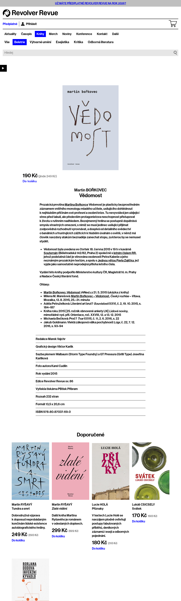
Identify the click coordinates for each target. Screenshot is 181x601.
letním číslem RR (125, 253)
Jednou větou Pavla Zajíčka (116, 260)
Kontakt (102, 34)
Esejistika (62, 42)
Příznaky (98, 508)
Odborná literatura (101, 42)
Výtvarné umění (40, 42)
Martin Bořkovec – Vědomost (90, 296)
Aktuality (10, 34)
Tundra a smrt (21, 508)
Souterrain (51, 253)
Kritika (78, 42)
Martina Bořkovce (76, 205)
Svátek (137, 508)
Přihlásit (29, 24)
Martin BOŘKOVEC (90, 190)
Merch (53, 34)
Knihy (40, 34)
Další (115, 34)
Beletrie (19, 42)
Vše (7, 42)
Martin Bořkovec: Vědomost (62, 292)
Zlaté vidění (59, 508)
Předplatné (10, 24)
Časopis (26, 34)
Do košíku (30, 181)
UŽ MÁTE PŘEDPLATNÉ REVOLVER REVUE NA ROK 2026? (90, 3)
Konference (84, 34)
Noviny (67, 34)
